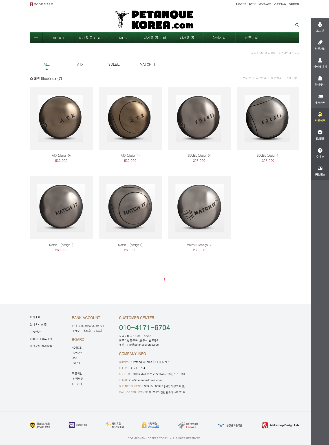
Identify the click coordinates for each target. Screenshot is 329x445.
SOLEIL (113, 64)
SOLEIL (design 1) (268, 155)
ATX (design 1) (130, 155)
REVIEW (77, 352)
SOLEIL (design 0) (199, 155)
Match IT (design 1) (130, 245)
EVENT (76, 363)
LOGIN (241, 4)
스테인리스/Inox (290, 53)
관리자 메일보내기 (41, 338)
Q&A (75, 358)
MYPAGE (264, 4)
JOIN (252, 4)
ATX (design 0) (61, 155)
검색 (297, 25)
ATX (80, 64)
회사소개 (35, 317)
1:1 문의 (77, 383)
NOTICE (77, 347)
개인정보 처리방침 (41, 346)
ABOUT (58, 37)
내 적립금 (78, 378)
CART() (280, 4)
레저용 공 (187, 37)
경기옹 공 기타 (155, 37)
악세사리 (219, 37)
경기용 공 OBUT (90, 37)
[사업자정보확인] (174, 386)
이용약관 (35, 331)
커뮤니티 (251, 37)
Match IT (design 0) (61, 245)
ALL (46, 64)
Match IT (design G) (199, 245)
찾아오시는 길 (38, 324)
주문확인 (77, 373)
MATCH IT (147, 64)
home (253, 53)
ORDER (294, 4)
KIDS (123, 37)
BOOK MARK (43, 4)
